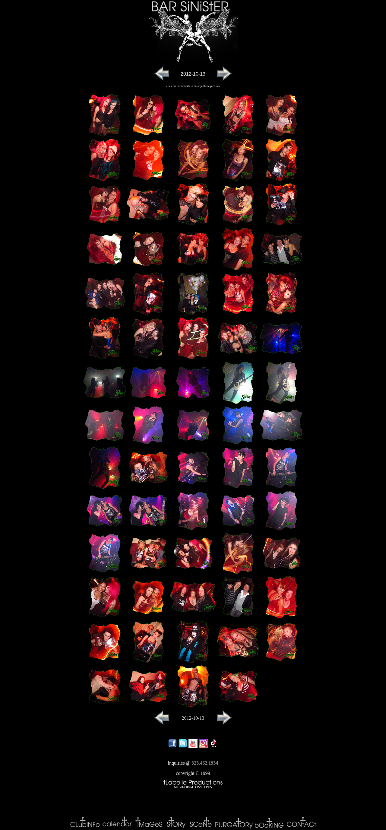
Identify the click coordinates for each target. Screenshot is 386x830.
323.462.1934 (204, 763)
